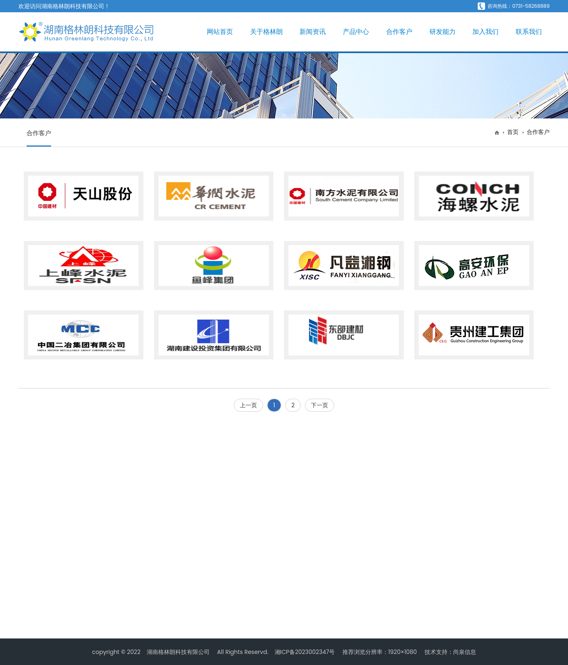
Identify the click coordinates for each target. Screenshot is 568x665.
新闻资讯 (313, 31)
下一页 (319, 405)
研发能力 (442, 31)
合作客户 (399, 31)
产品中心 (356, 31)
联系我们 (529, 31)
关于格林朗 (266, 31)
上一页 (248, 405)
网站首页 (220, 31)
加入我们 (485, 31)
